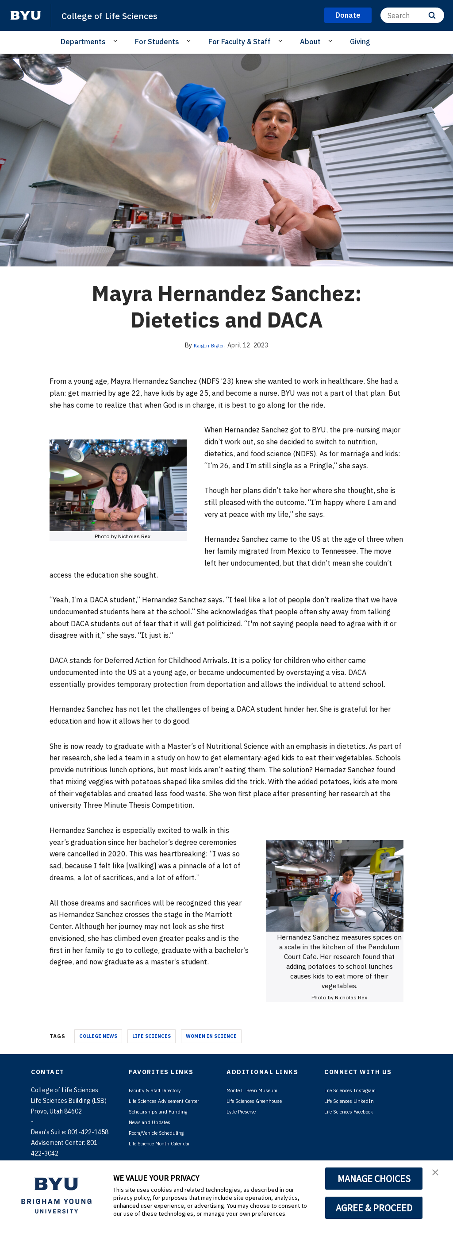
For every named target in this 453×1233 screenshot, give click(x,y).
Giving (360, 41)
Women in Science (211, 1036)
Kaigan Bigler (209, 345)
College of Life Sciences (119, 15)
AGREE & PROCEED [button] (374, 1208)
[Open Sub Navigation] (116, 41)
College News (98, 1036)
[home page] (25, 15)
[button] (438, 1176)
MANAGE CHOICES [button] (374, 1178)
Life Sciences (151, 1036)
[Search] (412, 15)
